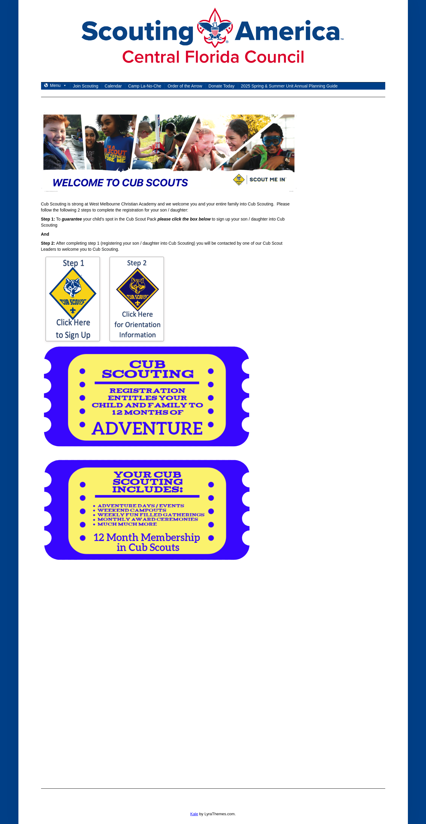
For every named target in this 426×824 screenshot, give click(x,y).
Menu (58, 85)
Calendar (113, 86)
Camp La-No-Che (144, 86)
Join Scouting (85, 86)
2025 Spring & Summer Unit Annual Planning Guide (289, 86)
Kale (194, 814)
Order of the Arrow (185, 86)
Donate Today (222, 86)
